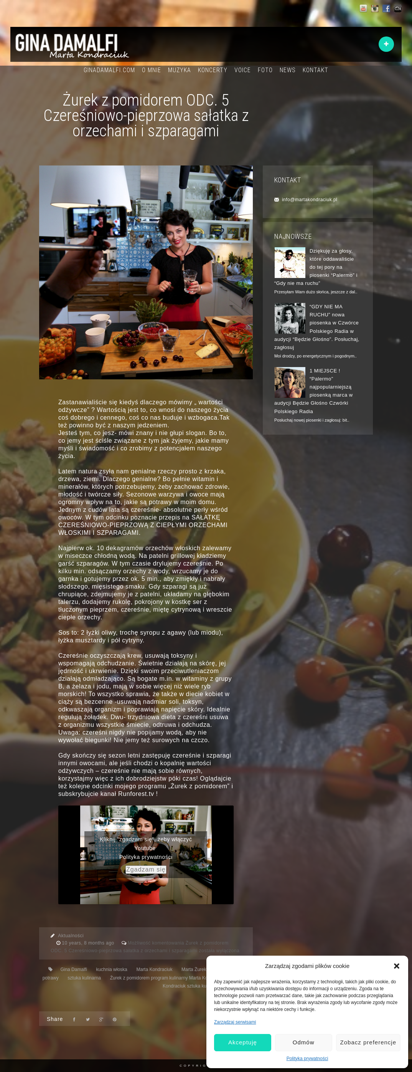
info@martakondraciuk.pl (309, 199)
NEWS (288, 70)
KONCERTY (212, 70)
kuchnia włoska (111, 969)
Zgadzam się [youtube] (146, 869)
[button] (396, 966)
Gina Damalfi (73, 969)
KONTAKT (315, 70)
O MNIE (151, 70)
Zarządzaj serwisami (235, 1022)
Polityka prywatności (307, 1058)
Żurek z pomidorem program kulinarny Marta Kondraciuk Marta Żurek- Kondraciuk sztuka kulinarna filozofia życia (181, 982)
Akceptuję (242, 1042)
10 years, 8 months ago (88, 943)
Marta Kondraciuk (154, 969)
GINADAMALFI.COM (109, 70)
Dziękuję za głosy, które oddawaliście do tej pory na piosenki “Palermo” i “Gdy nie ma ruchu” (316, 267)
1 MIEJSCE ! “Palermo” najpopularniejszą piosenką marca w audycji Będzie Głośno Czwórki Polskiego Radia (313, 391)
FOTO (265, 70)
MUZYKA (179, 70)
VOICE (242, 70)
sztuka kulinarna (84, 978)
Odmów (304, 1042)
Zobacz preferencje (368, 1042)
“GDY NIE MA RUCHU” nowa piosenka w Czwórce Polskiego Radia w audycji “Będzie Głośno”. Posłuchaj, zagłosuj (316, 327)
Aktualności (71, 935)
